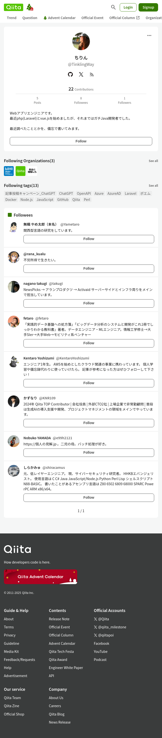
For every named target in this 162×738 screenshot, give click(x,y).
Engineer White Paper (66, 667)
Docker (11, 199)
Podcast (100, 659)
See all (153, 161)
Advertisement (15, 675)
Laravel (130, 193)
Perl (87, 199)
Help (7, 667)
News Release (60, 722)
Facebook (101, 643)
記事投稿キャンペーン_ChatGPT (30, 193)
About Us (56, 697)
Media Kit (11, 651)
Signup (148, 7)
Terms (9, 626)
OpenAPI (84, 193)
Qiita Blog (57, 714)
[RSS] (91, 74)
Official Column (124, 17)
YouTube (101, 651)
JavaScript (45, 199)
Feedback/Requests (19, 659)
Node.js (27, 199)
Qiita (76, 199)
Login (128, 7)
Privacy (9, 635)
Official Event (92, 17)
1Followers (124, 100)
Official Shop (14, 714)
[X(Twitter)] (81, 74)
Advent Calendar (59, 17)
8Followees (81, 100)
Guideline (11, 643)
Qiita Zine (11, 705)
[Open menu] (149, 35)
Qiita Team (12, 697)
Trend (11, 17)
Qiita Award (58, 659)
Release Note (59, 618)
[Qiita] (13, 7)
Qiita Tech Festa (61, 651)
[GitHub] (70, 74)
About (8, 618)
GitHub (62, 199)
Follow (81, 141)
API (51, 675)
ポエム (145, 193)
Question (29, 17)
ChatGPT (66, 193)
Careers (55, 705)
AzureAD (114, 193)
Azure (99, 193)
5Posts (37, 100)
